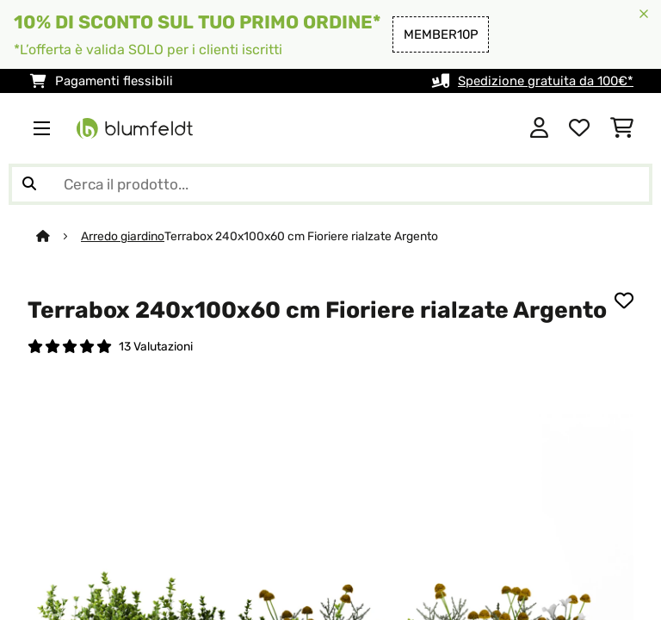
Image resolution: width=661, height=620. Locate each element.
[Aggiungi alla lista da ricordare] (624, 300)
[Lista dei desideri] (579, 128)
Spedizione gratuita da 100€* (545, 81)
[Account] (539, 128)
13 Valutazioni (156, 346)
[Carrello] (621, 128)
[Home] (58, 236)
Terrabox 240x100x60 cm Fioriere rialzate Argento (301, 236)
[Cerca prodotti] (330, 184)
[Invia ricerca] (29, 184)
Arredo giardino (122, 236)
